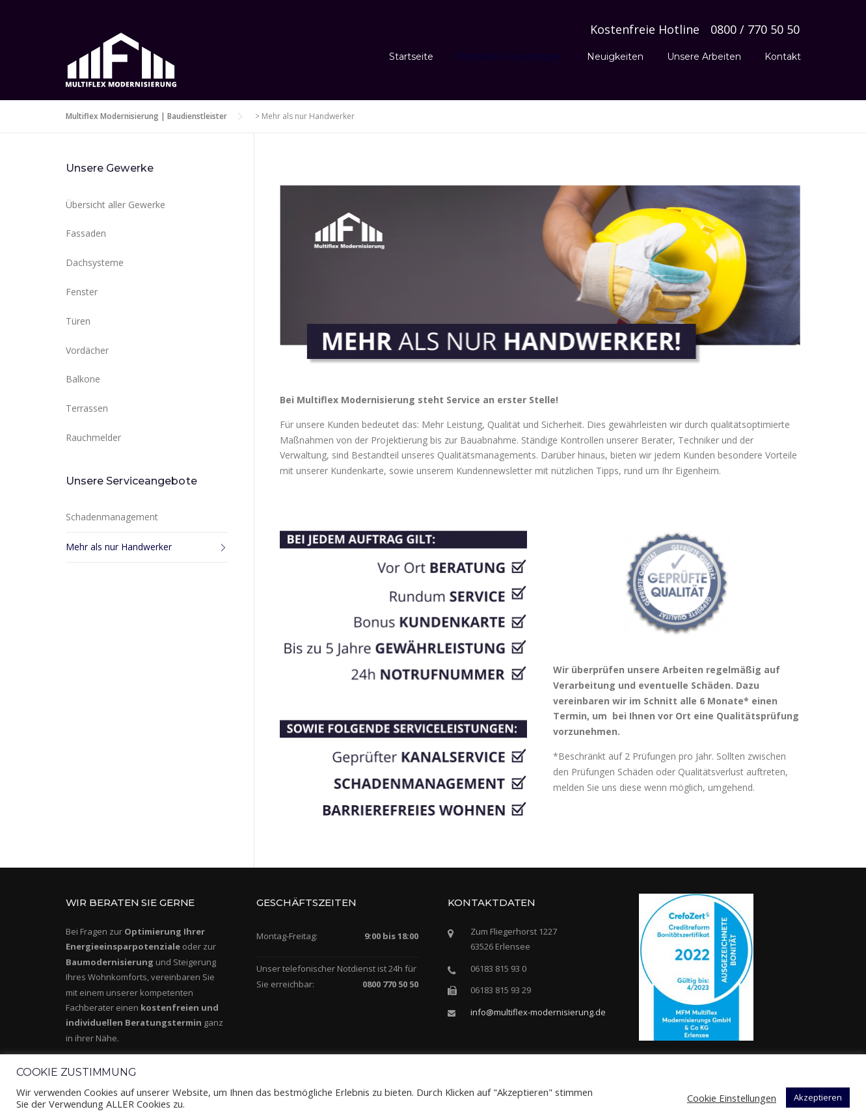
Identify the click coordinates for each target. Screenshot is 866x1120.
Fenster (82, 292)
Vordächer (87, 350)
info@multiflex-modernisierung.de (538, 1012)
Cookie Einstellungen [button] (731, 1098)
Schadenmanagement (112, 517)
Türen (78, 321)
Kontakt (783, 56)
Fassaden (86, 233)
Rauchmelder (93, 437)
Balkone (83, 379)
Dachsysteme (95, 262)
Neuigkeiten (615, 56)
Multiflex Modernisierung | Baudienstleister (146, 116)
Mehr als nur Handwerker (119, 546)
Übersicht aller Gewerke (115, 204)
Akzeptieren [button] (818, 1097)
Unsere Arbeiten (704, 56)
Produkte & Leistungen (510, 56)
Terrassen (87, 408)
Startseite (411, 56)
